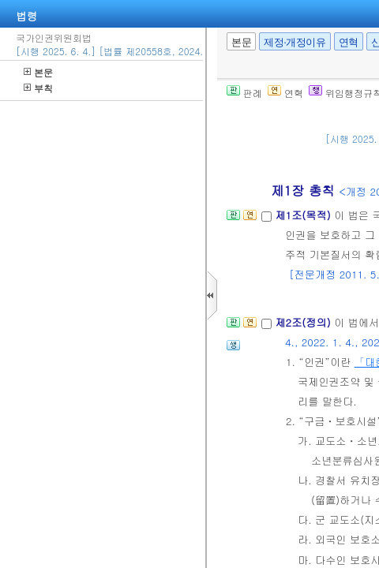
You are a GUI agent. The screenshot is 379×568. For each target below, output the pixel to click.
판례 (244, 92)
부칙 (38, 88)
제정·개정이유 (294, 42)
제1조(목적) (304, 214)
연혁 (348, 42)
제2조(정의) (304, 322)
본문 (38, 72)
